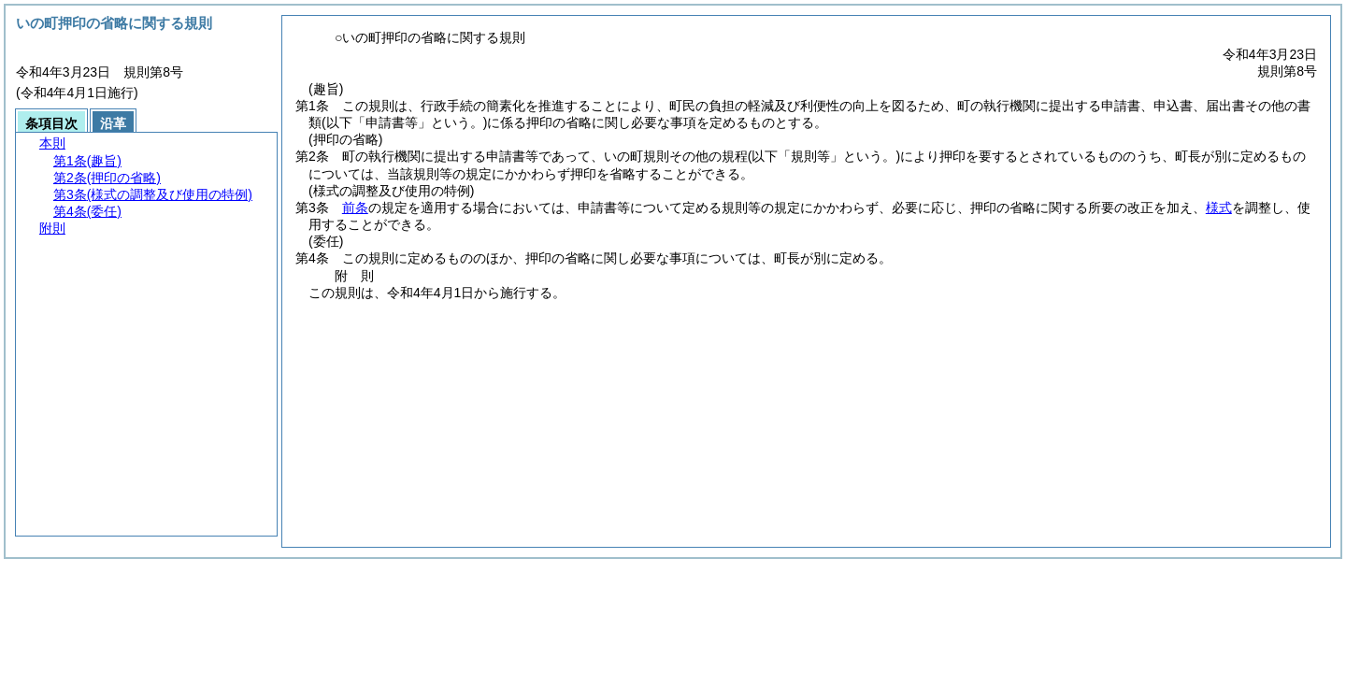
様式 (1219, 207)
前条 (355, 207)
